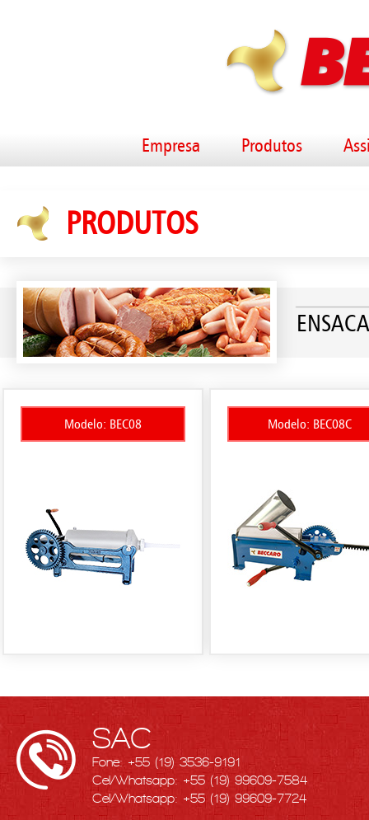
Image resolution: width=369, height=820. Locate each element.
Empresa (171, 145)
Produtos (271, 145)
